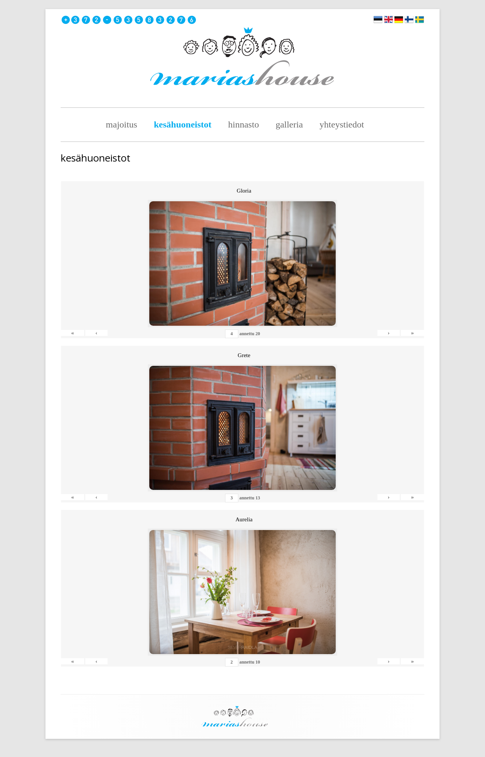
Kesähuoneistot (182, 124)
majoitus (121, 124)
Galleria (289, 124)
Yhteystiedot (341, 124)
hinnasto (243, 124)
